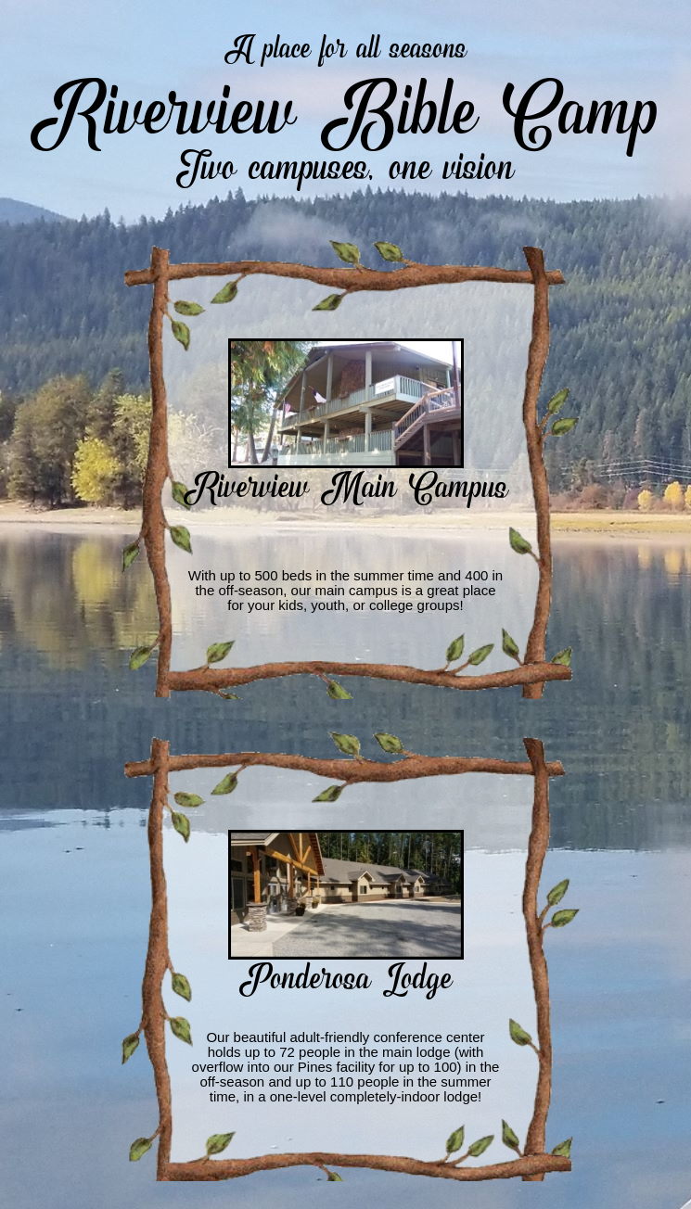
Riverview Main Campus (346, 483)
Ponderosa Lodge (346, 974)
